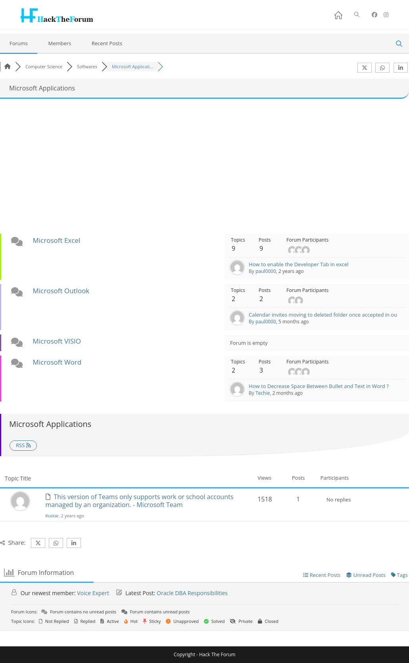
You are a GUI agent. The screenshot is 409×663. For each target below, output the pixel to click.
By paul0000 (262, 271)
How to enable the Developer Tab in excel (298, 264)
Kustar (52, 516)
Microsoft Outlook (61, 290)
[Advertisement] (205, 166)
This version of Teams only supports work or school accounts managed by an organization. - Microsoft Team (140, 500)
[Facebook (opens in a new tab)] (374, 14)
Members (59, 43)
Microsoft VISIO (57, 341)
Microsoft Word (57, 362)
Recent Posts (107, 43)
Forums (19, 43)
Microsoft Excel (56, 240)
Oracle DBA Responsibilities (192, 593)
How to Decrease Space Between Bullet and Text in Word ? (319, 386)
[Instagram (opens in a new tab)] (386, 14)
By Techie (259, 393)
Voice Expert (93, 593)
